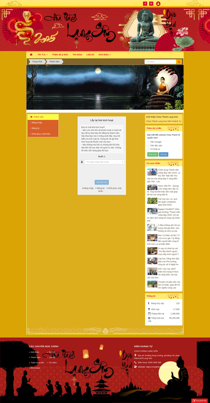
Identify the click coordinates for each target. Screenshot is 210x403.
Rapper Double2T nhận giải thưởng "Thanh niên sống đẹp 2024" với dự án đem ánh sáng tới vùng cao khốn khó (163, 215)
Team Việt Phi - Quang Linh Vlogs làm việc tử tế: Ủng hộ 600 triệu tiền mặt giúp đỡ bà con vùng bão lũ (163, 190)
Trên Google (154, 142)
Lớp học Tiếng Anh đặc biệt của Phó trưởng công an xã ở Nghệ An (168, 261)
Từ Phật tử (153, 149)
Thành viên (38, 117)
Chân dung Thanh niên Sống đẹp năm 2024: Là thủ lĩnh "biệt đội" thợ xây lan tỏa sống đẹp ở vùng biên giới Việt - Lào (163, 176)
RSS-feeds (35, 368)
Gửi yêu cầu (102, 182)
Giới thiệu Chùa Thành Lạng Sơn (162, 117)
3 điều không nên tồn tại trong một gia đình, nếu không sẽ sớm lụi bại (169, 228)
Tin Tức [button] (43, 55)
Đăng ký (100, 188)
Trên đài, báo (154, 145)
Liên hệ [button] (90, 54)
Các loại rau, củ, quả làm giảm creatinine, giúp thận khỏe (167, 202)
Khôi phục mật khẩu (41, 134)
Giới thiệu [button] (105, 55)
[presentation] (102, 172)
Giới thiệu (35, 352)
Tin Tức (52, 352)
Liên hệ (52, 357)
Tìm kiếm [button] (77, 54)
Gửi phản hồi (199, 400)
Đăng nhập (88, 188)
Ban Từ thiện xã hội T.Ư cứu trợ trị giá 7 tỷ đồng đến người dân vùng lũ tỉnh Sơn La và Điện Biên (163, 239)
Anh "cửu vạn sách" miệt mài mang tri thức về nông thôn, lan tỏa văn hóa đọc (162, 273)
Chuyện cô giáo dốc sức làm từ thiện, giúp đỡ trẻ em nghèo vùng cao (169, 285)
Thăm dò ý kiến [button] (60, 54)
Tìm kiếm (53, 363)
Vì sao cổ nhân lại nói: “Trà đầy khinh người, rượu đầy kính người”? (168, 251)
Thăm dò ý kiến (37, 363)
